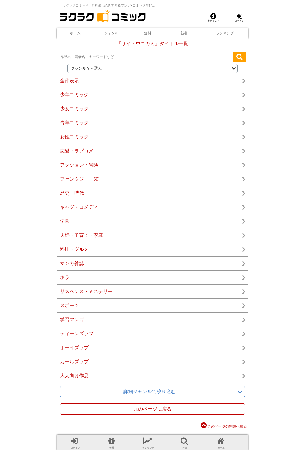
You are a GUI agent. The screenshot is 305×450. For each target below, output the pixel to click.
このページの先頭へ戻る (224, 426)
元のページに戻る (152, 408)
